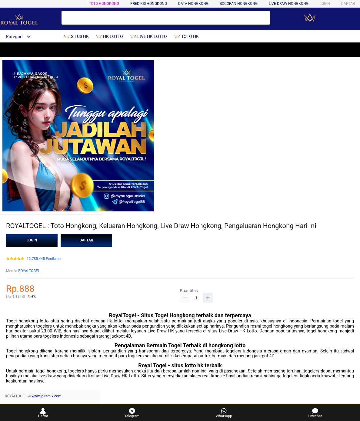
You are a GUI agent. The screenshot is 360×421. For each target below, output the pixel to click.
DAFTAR (348, 4)
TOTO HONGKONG (104, 4)
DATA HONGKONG (193, 4)
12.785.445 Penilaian (44, 259)
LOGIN (325, 4)
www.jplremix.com (47, 396)
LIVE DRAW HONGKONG (288, 4)
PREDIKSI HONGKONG (148, 4)
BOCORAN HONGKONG (239, 4)
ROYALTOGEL (29, 271)
